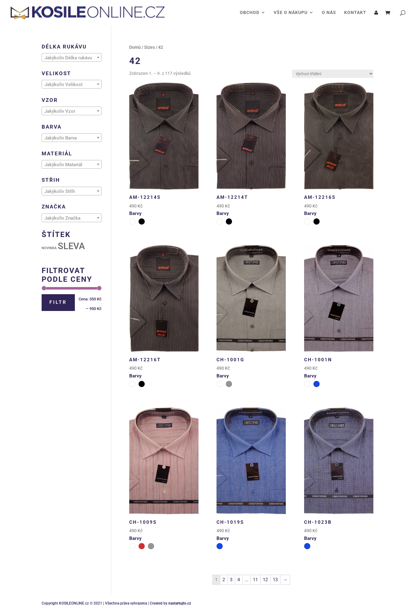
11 (255, 579)
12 (265, 579)
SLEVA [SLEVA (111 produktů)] (71, 246)
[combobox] (72, 57)
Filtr (58, 302)
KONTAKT (355, 12)
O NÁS (329, 12)
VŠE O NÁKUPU (291, 12)
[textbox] (71, 57)
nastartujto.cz (179, 603)
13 (275, 579)
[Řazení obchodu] (332, 74)
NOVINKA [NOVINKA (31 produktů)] (49, 248)
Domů (135, 47)
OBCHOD (249, 12)
